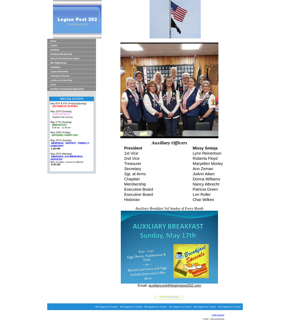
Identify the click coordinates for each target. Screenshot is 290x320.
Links (53, 84)
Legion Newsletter (59, 71)
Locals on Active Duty (61, 80)
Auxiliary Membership (61, 54)
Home (53, 41)
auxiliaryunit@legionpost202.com (175, 286)
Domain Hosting (169, 297)
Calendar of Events (60, 76)
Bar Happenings (58, 63)
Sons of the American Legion (65, 58)
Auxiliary (54, 50)
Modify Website (218, 315)
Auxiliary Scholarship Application (67, 89)
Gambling (55, 67)
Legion (53, 45)
